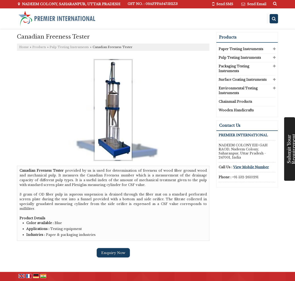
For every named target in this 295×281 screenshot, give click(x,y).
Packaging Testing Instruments (234, 68)
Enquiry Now (113, 253)
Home (24, 47)
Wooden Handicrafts (236, 110)
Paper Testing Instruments (241, 49)
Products (39, 47)
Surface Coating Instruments (243, 80)
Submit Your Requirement (290, 149)
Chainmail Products (235, 102)
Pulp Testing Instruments (69, 47)
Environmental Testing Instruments (238, 90)
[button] (251, 167)
